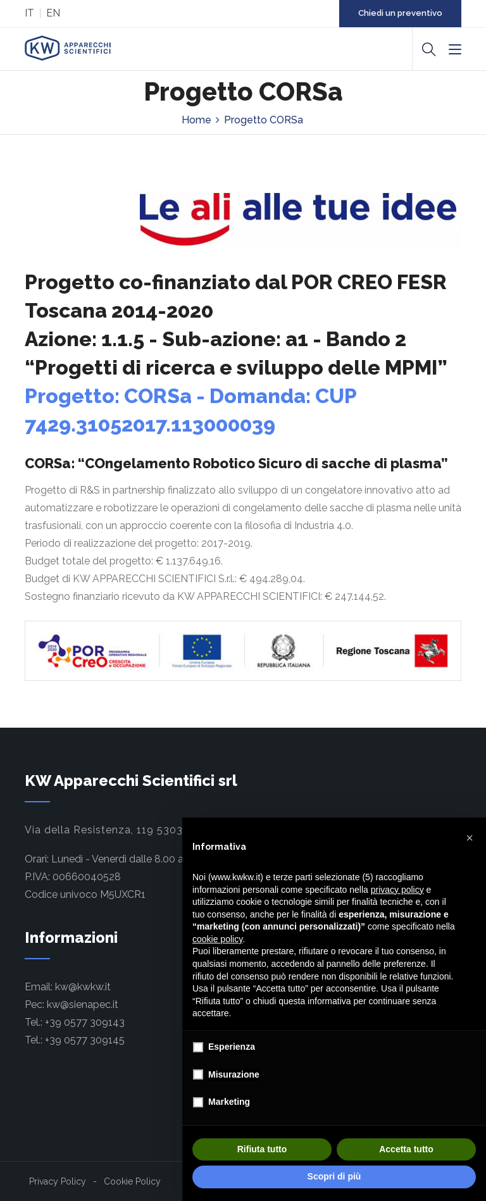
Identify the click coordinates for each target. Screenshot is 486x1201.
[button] (469, 838)
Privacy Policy (57, 1181)
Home (196, 120)
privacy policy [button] (397, 890)
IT (29, 13)
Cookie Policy (132, 1181)
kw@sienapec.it (82, 1005)
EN (53, 13)
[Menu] (455, 50)
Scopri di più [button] (334, 1176)
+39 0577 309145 (85, 1040)
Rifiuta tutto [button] (262, 1149)
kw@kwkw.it (83, 987)
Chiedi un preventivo (400, 13)
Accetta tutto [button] (406, 1149)
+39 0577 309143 (85, 1022)
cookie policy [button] (217, 939)
